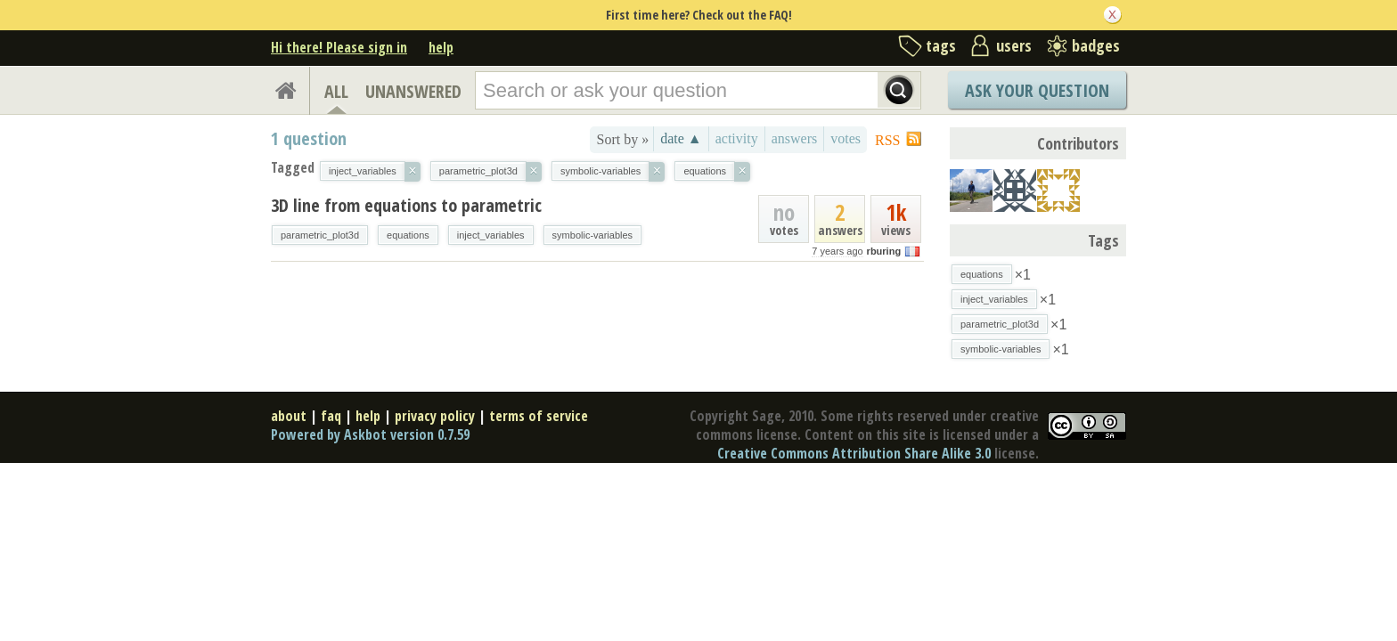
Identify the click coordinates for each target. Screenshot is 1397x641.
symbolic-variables (592, 235)
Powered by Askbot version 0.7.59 (370, 434)
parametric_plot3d (320, 235)
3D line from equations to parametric (406, 205)
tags (941, 45)
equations (408, 235)
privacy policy (435, 416)
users (1014, 45)
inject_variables (491, 235)
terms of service (538, 416)
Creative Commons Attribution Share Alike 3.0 (854, 453)
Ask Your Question (1037, 90)
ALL (336, 91)
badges (1096, 45)
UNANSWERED (413, 91)
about (288, 416)
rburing (884, 251)
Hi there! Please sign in (339, 47)
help (441, 47)
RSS (887, 140)
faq (331, 416)
